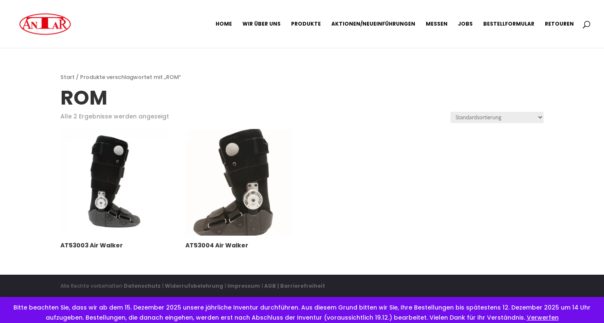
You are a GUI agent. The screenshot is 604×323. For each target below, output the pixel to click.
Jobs (465, 24)
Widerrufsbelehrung (194, 285)
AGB (270, 285)
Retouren (559, 24)
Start (67, 77)
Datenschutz (142, 285)
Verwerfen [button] (543, 317)
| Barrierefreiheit (301, 285)
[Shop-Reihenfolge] (497, 117)
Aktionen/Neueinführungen (373, 24)
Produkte (306, 24)
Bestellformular (508, 24)
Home (224, 24)
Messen (437, 24)
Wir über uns (261, 24)
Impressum (243, 285)
